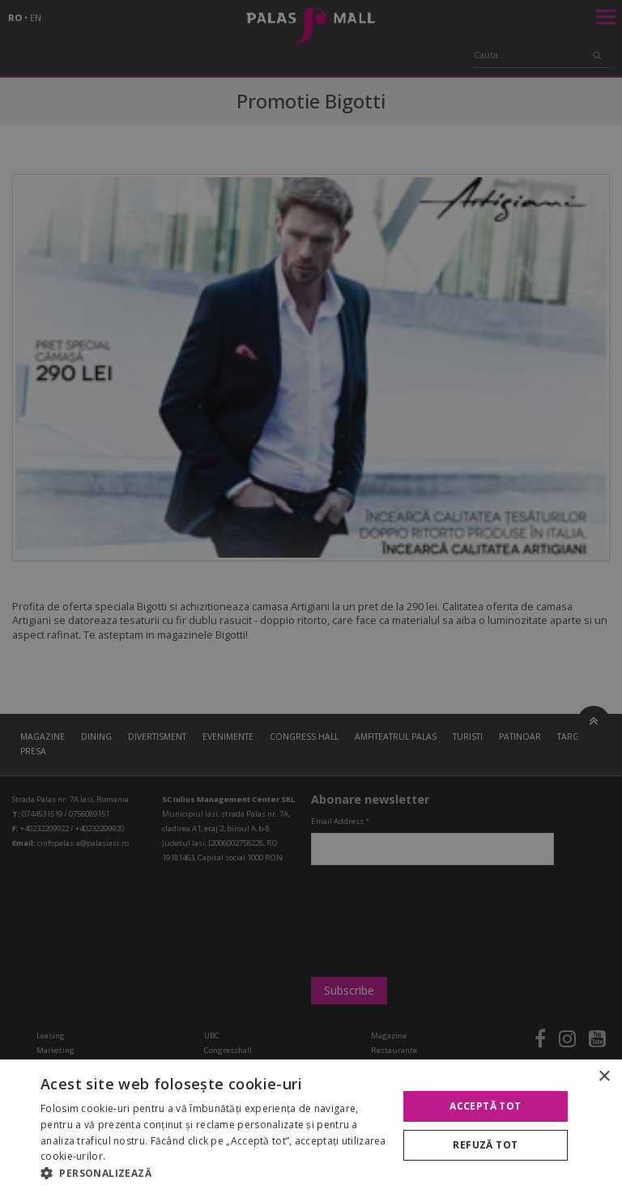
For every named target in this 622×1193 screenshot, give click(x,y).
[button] (213, 1173)
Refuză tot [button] (485, 1145)
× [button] (604, 1077)
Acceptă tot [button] (485, 1106)
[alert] (311, 596)
